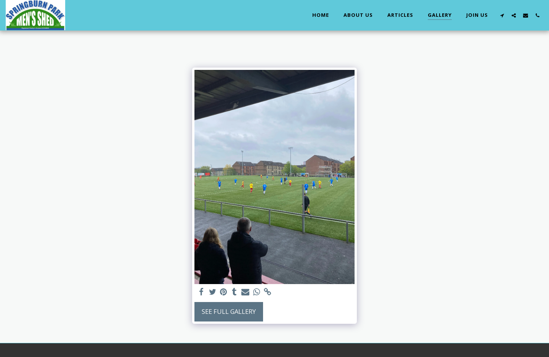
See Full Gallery (229, 311)
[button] (501, 15)
